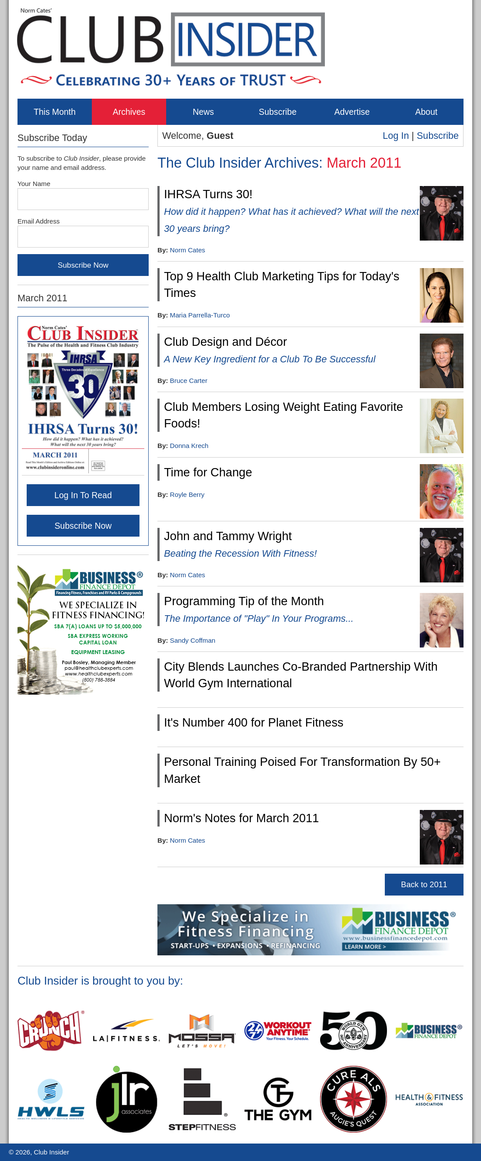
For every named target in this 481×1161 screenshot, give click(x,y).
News (203, 112)
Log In (396, 135)
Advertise (351, 112)
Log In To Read (83, 495)
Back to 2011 (424, 884)
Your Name (33, 183)
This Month (55, 112)
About (426, 112)
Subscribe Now (83, 526)
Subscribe (277, 112)
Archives (129, 112)
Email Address (38, 221)
